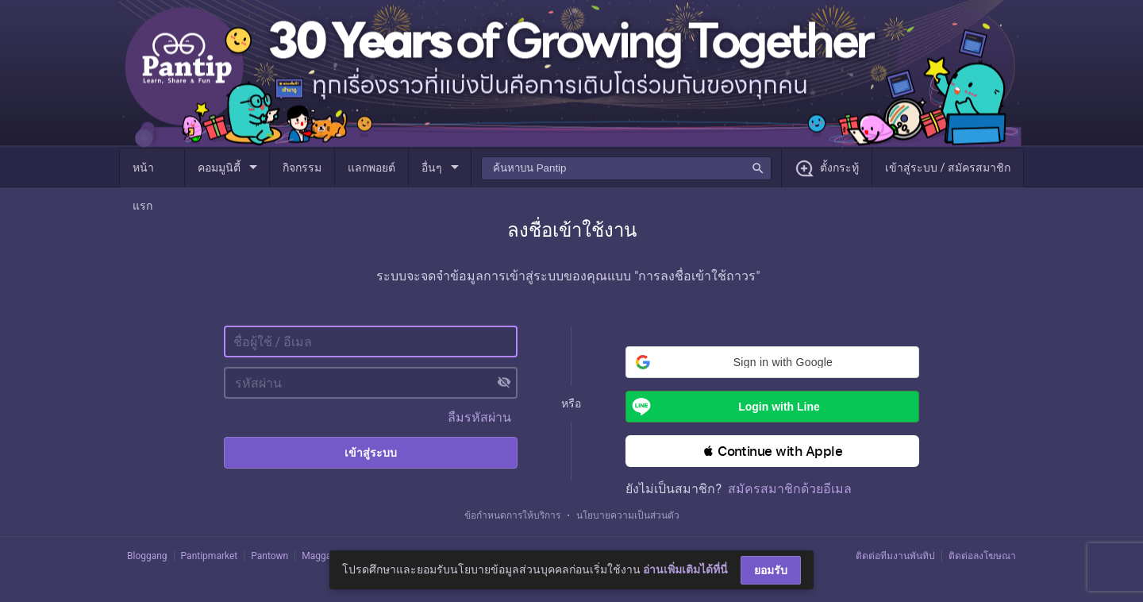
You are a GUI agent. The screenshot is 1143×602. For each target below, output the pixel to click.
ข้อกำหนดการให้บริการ (512, 515)
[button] (772, 362)
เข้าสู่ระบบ (370, 452)
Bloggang (147, 555)
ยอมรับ (770, 570)
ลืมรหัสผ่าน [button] (479, 417)
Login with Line (722, 407)
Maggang (321, 555)
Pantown (269, 555)
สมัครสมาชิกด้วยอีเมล (790, 488)
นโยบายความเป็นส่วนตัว (627, 515)
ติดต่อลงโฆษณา (982, 555)
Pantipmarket (209, 555)
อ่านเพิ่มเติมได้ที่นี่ (685, 569)
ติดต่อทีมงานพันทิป (895, 555)
